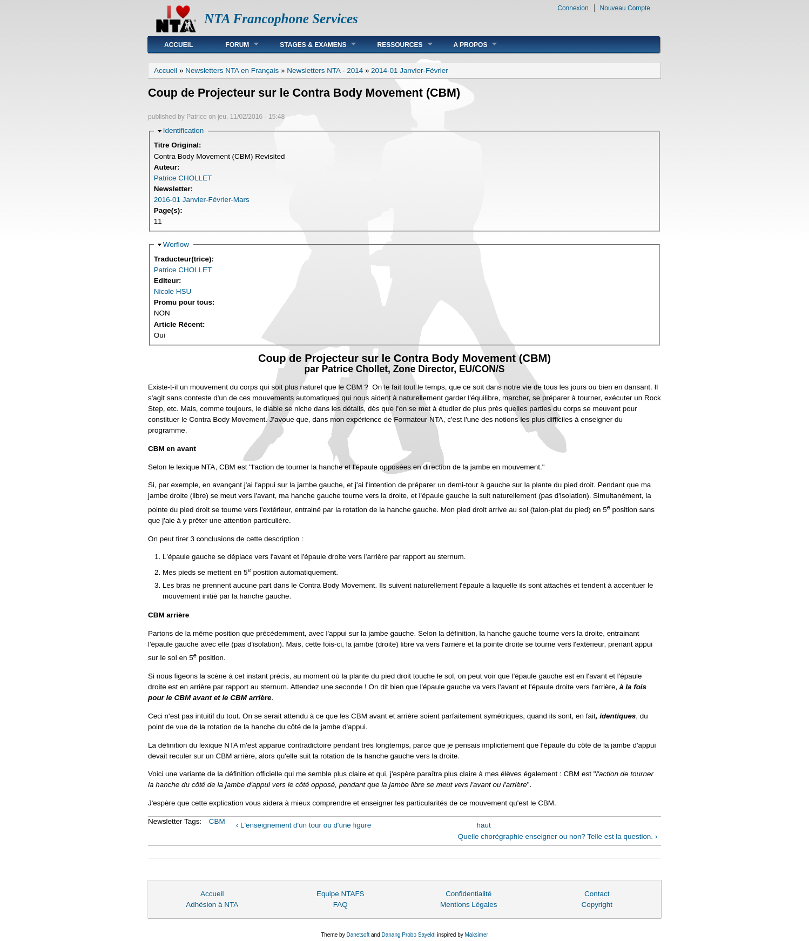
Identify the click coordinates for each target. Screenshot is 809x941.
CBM (217, 821)
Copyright (596, 904)
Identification (183, 130)
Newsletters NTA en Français (232, 70)
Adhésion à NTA (212, 904)
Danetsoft (357, 935)
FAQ (340, 904)
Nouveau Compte (625, 8)
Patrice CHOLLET (183, 178)
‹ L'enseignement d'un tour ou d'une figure (304, 825)
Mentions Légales (468, 904)
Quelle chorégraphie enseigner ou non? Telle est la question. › (558, 836)
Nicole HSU (172, 291)
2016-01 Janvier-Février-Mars (202, 200)
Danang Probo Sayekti (408, 935)
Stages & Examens (310, 45)
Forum (234, 45)
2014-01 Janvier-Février (409, 70)
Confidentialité (468, 894)
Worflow (176, 244)
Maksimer (476, 935)
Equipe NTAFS (340, 894)
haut (484, 825)
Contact (596, 894)
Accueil (178, 45)
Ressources (396, 45)
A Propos (467, 45)
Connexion (572, 8)
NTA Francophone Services (281, 18)
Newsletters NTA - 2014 (325, 70)
